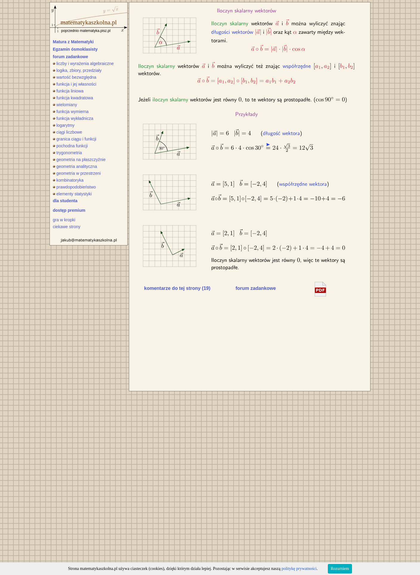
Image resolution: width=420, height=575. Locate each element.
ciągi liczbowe (67, 132)
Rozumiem (340, 568)
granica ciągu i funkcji (74, 139)
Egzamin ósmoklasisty (75, 49)
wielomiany (65, 104)
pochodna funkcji (70, 145)
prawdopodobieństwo (74, 187)
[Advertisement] (188, 342)
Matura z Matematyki (73, 41)
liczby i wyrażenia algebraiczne (83, 63)
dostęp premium (69, 210)
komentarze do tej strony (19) (177, 288)
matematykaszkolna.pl (89, 22)
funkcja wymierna (71, 111)
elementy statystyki (72, 193)
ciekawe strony (67, 226)
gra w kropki (64, 219)
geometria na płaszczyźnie (79, 159)
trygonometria (67, 152)
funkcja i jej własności (74, 84)
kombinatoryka (68, 180)
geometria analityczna (75, 166)
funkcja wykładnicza (73, 118)
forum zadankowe (70, 56)
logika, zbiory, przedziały (77, 70)
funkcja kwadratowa (73, 97)
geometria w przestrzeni (77, 173)
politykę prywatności (299, 568)
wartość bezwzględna (74, 77)
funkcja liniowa (68, 91)
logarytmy (64, 125)
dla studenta (65, 200)
